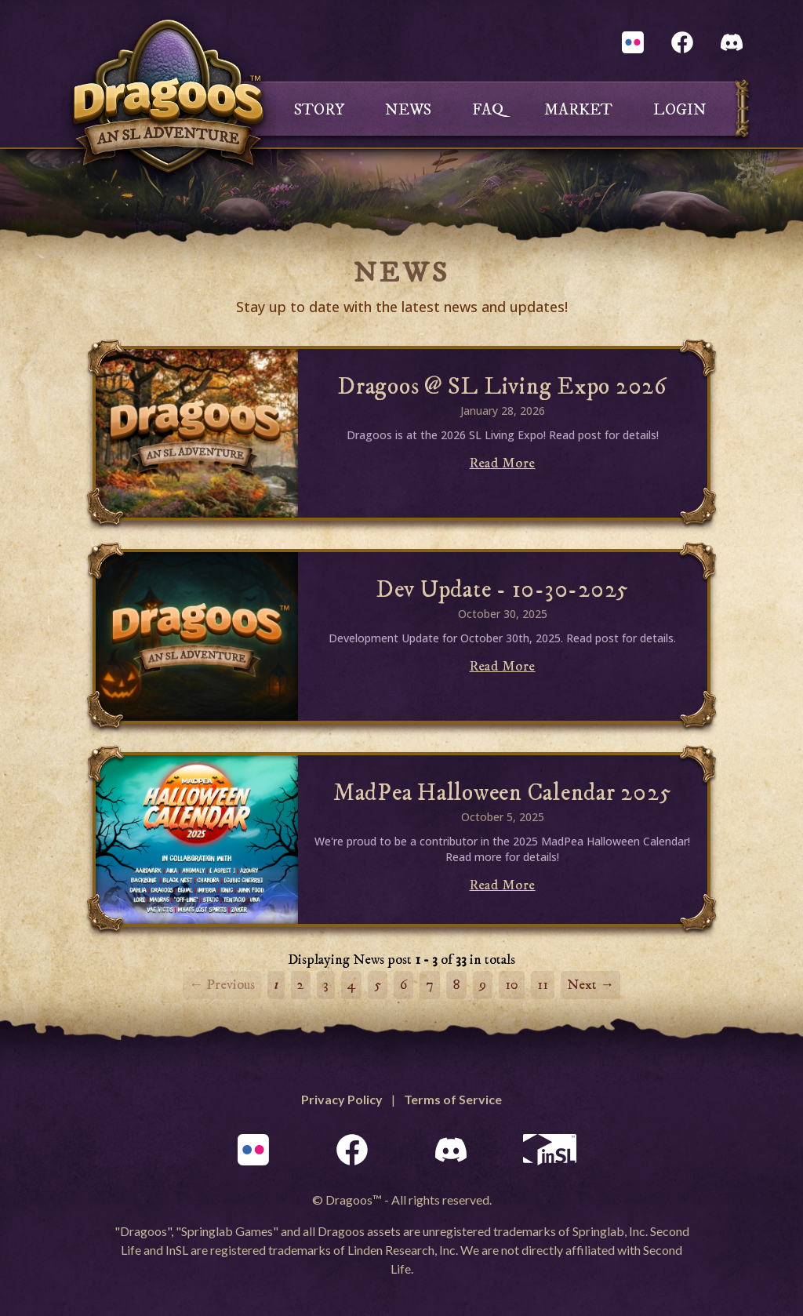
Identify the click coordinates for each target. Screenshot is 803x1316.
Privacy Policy (342, 1099)
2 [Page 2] (300, 985)
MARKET (578, 110)
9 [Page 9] (482, 985)
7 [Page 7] (430, 985)
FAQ (487, 110)
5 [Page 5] (377, 985)
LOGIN (680, 110)
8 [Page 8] (456, 985)
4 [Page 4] (351, 985)
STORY (319, 110)
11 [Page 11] (542, 985)
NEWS (408, 110)
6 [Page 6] (403, 985)
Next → (590, 985)
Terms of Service (453, 1099)
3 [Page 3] (326, 985)
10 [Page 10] (511, 985)
